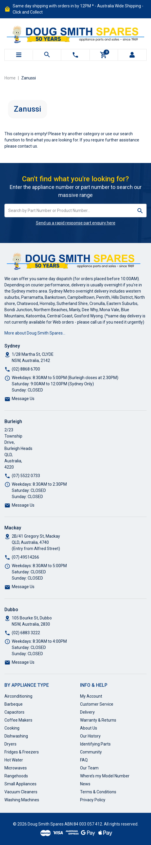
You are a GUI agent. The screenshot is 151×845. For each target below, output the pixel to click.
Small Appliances (20, 784)
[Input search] (69, 210)
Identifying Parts (95, 744)
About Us (88, 728)
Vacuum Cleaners (20, 791)
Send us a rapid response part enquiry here (75, 223)
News (85, 784)
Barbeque (13, 704)
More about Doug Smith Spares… (34, 333)
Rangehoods (16, 776)
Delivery (87, 712)
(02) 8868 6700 (26, 369)
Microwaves (15, 768)
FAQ (84, 760)
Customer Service (96, 704)
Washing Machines (21, 799)
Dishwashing (16, 736)
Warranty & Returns (98, 720)
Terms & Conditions (98, 791)
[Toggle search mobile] (47, 55)
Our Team (89, 768)
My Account (91, 696)
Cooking (11, 728)
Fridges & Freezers (21, 752)
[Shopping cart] (103, 55)
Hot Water (13, 760)
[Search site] (140, 210)
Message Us (23, 398)
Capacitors (14, 712)
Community (91, 752)
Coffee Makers (18, 720)
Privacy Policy (92, 799)
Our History (90, 736)
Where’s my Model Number (105, 776)
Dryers (10, 744)
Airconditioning (18, 696)
